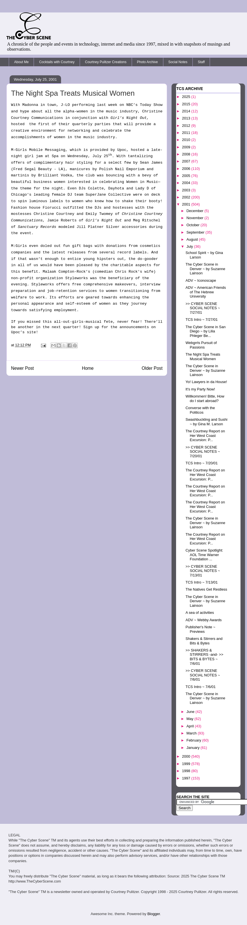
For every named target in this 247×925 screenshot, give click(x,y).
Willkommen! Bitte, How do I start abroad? (204, 398)
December (196, 211)
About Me (21, 62)
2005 (186, 176)
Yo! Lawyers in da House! (206, 382)
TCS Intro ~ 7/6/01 (200, 687)
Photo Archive (147, 62)
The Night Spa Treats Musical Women (202, 356)
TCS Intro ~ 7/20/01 (201, 463)
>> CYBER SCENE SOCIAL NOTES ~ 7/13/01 (202, 570)
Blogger (153, 914)
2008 (186, 154)
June (191, 712)
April (191, 726)
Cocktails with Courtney (56, 62)
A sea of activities (199, 612)
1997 (186, 778)
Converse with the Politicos (200, 410)
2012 (186, 125)
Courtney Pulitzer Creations (106, 62)
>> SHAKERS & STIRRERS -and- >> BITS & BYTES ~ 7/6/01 (204, 657)
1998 (186, 771)
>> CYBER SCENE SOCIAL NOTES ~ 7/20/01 (202, 451)
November (196, 218)
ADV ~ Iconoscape (200, 280)
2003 (186, 190)
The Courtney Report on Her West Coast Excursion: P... (205, 435)
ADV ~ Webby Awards (203, 620)
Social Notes (177, 62)
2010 (186, 140)
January (194, 747)
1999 (186, 764)
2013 (186, 118)
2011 (186, 133)
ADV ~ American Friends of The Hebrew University (205, 291)
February (194, 740)
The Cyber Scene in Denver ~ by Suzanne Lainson (205, 268)
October (194, 225)
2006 (186, 168)
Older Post (152, 368)
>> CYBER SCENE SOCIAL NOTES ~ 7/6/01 (202, 675)
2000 (186, 756)
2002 (186, 197)
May (190, 719)
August (193, 239)
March (192, 733)
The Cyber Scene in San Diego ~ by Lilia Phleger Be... (205, 331)
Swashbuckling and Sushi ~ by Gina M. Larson (206, 421)
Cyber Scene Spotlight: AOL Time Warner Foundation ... (204, 554)
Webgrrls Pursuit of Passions (200, 345)
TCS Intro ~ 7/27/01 (201, 319)
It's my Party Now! (200, 389)
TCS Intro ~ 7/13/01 (201, 582)
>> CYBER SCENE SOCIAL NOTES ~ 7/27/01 (202, 308)
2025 (186, 97)
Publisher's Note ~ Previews (200, 629)
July (190, 246)
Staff (201, 62)
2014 (186, 111)
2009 (186, 147)
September (196, 232)
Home (88, 368)
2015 (186, 104)
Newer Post (22, 368)
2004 (186, 183)
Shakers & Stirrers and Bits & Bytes (203, 640)
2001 (186, 204)
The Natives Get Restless (206, 589)
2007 (186, 161)
